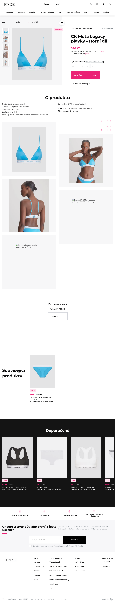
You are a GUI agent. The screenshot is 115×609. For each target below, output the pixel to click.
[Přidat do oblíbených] (62, 22)
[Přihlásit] (103, 4)
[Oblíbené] (97, 4)
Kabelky (21, 12)
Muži (58, 4)
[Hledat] (91, 4)
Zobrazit (54, 316)
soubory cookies (60, 599)
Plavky (87, 12)
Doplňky (32, 12)
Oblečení (10, 12)
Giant (111, 599)
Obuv (61, 12)
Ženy (46, 4)
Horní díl (34, 22)
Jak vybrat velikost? (94, 62)
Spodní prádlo (74, 12)
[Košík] (110, 4)
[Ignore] (57, 547)
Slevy (96, 12)
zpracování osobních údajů (71, 546)
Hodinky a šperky (47, 12)
